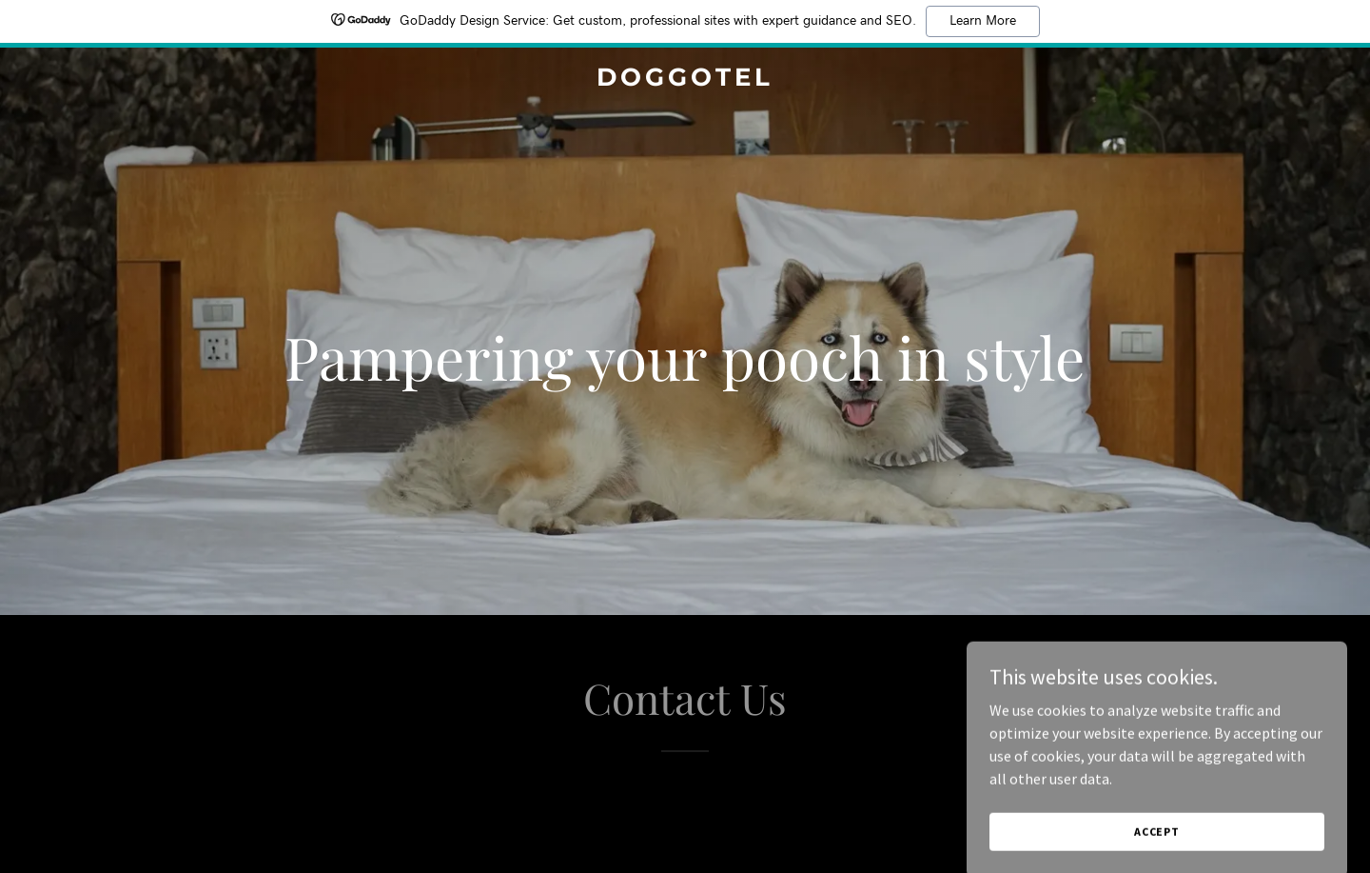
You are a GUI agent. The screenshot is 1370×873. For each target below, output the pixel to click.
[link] (685, 79)
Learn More (982, 21)
